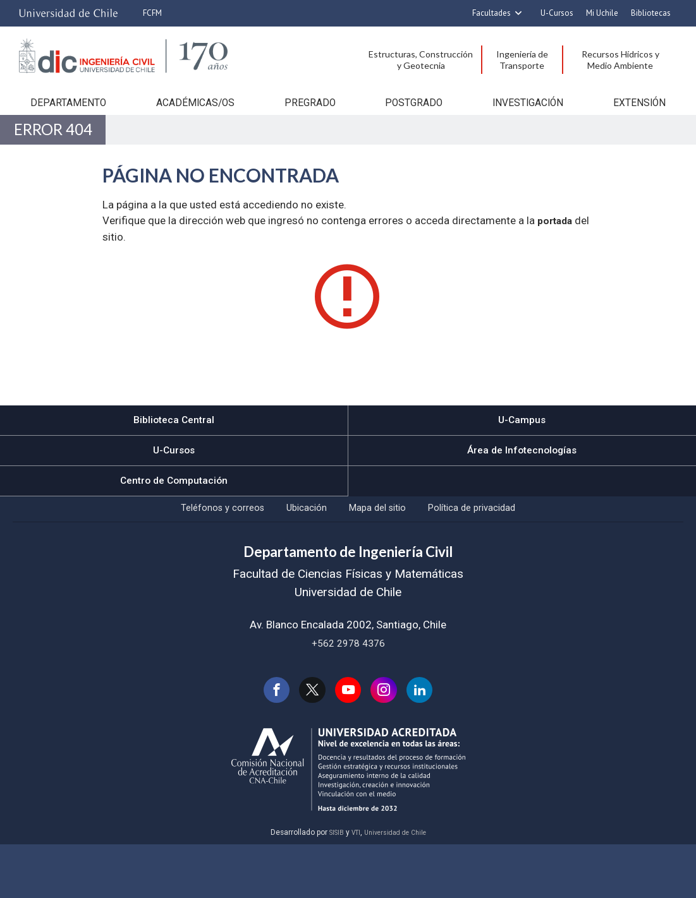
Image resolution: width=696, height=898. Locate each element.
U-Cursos (556, 13)
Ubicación (294, 553)
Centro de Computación (173, 520)
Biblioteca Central (174, 456)
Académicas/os (189, 119)
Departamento (59, 119)
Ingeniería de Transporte (522, 60)
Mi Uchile (602, 13)
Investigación (533, 119)
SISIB (330, 886)
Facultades (491, 13)
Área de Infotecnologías (522, 488)
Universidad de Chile (398, 886)
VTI (352, 886)
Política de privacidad (503, 553)
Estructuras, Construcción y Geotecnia (421, 60)
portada (557, 256)
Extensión (647, 119)
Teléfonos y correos (190, 553)
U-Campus (522, 456)
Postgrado (415, 119)
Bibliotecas (651, 13)
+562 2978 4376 (348, 691)
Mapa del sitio (385, 553)
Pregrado (306, 119)
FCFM (152, 13)
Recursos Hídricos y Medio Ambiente (620, 60)
